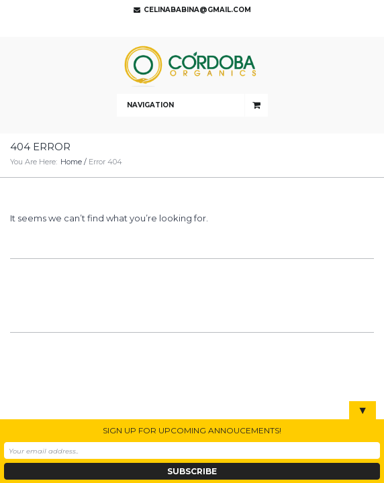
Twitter (188, 26)
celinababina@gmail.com (197, 9)
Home (71, 161)
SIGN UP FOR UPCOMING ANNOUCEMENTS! (192, 430)
